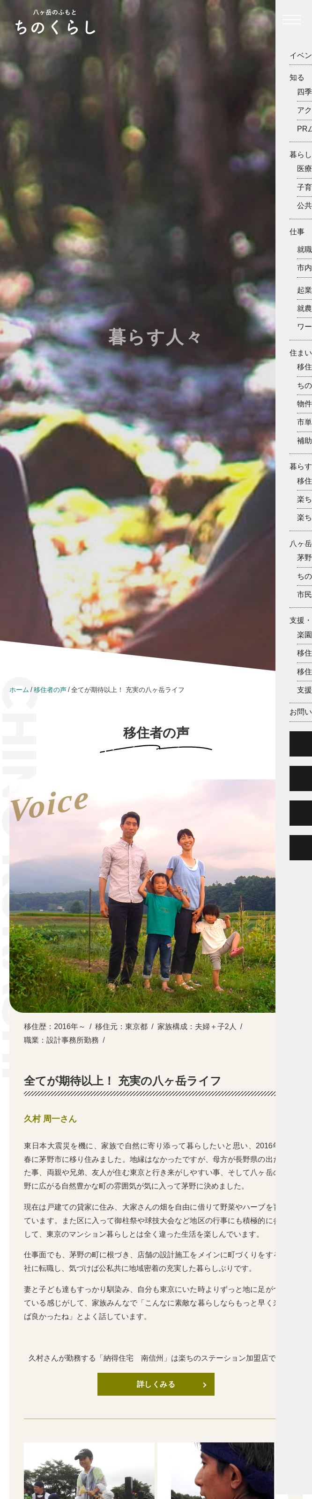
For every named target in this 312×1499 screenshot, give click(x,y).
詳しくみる (156, 1384)
